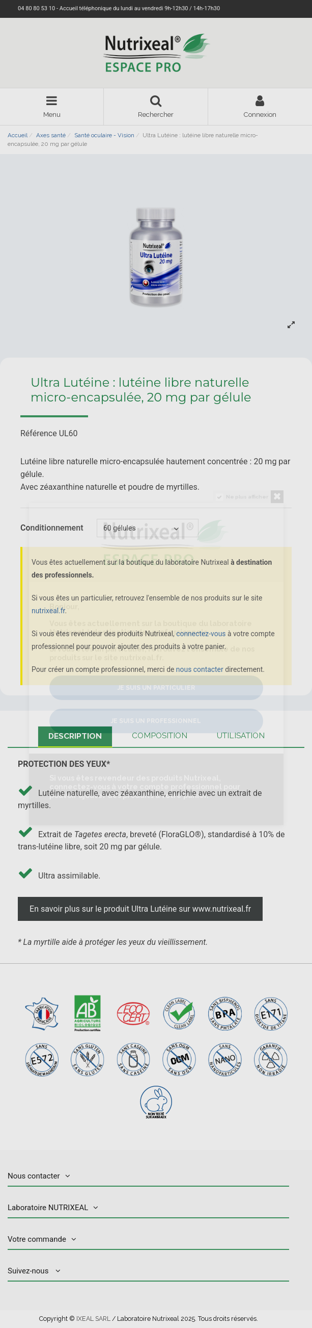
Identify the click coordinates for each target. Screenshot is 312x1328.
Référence (38, 434)
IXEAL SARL (93, 1318)
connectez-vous (200, 634)
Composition (159, 735)
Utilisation (241, 735)
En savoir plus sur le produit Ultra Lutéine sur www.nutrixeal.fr (140, 909)
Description (75, 736)
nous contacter (199, 669)
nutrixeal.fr (48, 611)
